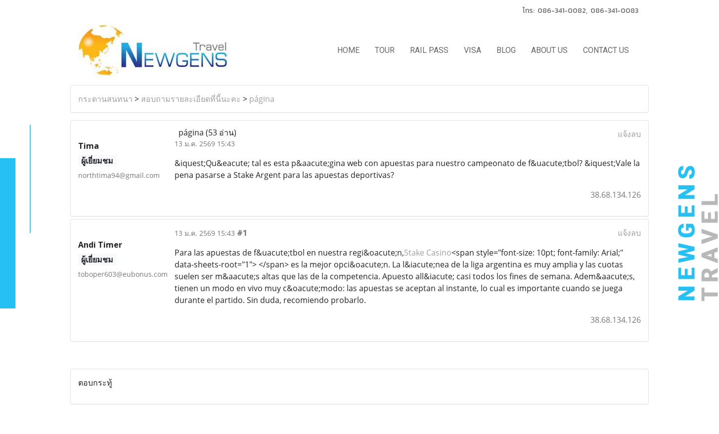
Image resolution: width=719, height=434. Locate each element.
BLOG (506, 50)
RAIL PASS (429, 50)
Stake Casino (427, 252)
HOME (348, 50)
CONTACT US (606, 50)
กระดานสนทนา (105, 98)
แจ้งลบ (629, 134)
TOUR (385, 50)
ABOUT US (549, 50)
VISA (472, 50)
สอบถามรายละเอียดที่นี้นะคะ (191, 98)
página (261, 98)
